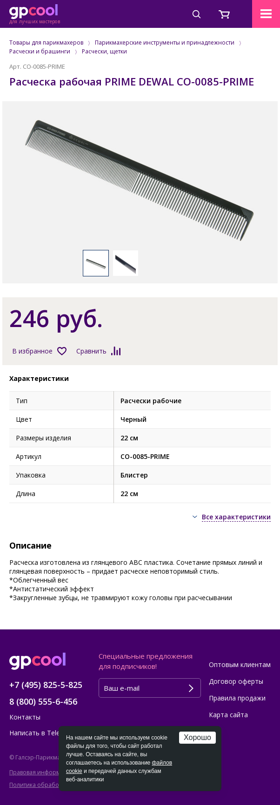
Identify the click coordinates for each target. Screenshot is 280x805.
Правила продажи (237, 698)
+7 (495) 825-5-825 (45, 684)
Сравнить (91, 351)
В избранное (32, 351)
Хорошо (197, 737)
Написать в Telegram (42, 732)
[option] (140, 180)
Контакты (24, 717)
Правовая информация (41, 772)
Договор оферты (236, 681)
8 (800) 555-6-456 (43, 701)
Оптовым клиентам (240, 664)
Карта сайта (228, 714)
